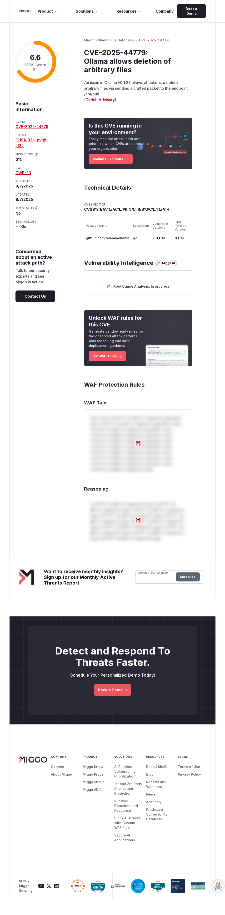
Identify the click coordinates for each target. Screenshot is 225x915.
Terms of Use (189, 767)
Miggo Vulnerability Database (109, 40)
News (151, 794)
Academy (153, 802)
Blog (150, 774)
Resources (128, 11)
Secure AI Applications (124, 837)
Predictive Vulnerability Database (156, 814)
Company (165, 11)
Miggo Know (93, 767)
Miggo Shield (94, 782)
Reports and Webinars (156, 784)
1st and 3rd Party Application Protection (128, 788)
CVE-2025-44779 (31, 126)
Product (48, 11)
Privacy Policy (189, 774)
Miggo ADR (92, 789)
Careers (57, 767)
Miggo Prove (93, 774)
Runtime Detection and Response (126, 805)
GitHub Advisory (100, 99)
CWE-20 (23, 172)
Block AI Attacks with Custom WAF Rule (127, 823)
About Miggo (61, 774)
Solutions (87, 11)
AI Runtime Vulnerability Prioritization (124, 771)
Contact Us (35, 296)
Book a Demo (191, 11)
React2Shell (156, 767)
